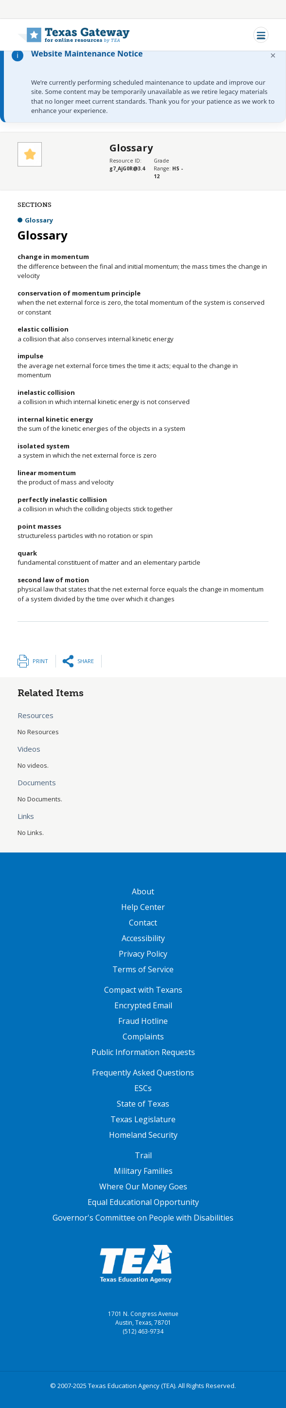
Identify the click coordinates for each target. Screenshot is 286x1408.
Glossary (39, 220)
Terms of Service (143, 969)
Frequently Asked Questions (143, 1072)
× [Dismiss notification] (273, 55)
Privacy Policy (143, 953)
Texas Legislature (143, 1119)
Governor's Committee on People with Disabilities (143, 1217)
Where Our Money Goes (143, 1186)
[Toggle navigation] (260, 35)
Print (40, 661)
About (143, 891)
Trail (143, 1155)
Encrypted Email (143, 1005)
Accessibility (143, 938)
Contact (143, 922)
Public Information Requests (143, 1052)
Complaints (143, 1036)
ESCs (143, 1088)
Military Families (143, 1171)
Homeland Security (143, 1135)
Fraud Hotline (143, 1021)
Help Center (143, 907)
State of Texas (143, 1103)
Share (85, 661)
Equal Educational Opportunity (143, 1202)
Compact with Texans (143, 989)
